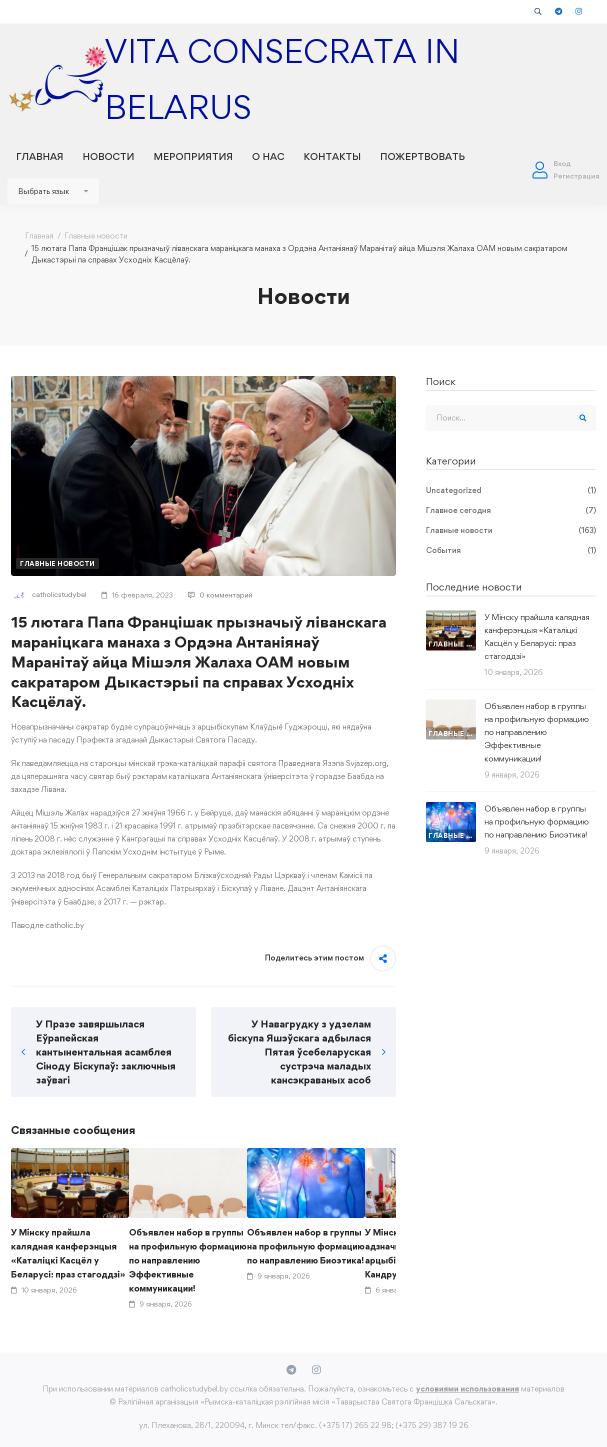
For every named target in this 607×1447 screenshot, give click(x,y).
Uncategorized (511, 490)
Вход (562, 163)
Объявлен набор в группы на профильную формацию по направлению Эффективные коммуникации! (187, 1260)
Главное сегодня (511, 510)
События (511, 550)
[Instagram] (317, 1370)
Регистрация (577, 176)
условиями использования (467, 1389)
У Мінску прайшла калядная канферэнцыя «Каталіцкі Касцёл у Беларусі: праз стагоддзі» (68, 1253)
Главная (39, 235)
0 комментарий (220, 594)
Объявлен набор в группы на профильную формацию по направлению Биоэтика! (305, 1246)
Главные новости (96, 235)
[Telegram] (291, 1370)
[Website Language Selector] (53, 191)
